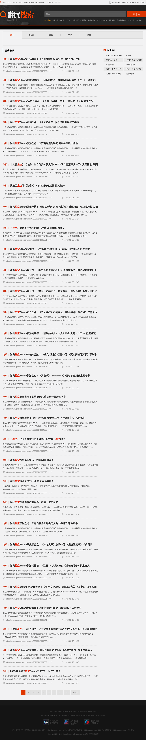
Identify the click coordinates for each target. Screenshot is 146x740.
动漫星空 (50, 2)
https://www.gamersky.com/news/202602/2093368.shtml (29, 493)
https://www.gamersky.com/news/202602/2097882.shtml (29, 134)
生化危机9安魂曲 (58, 20)
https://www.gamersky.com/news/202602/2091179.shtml (29, 683)
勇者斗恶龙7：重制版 (134, 60)
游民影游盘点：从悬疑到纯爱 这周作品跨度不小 (38, 396)
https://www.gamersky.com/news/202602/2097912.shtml (29, 113)
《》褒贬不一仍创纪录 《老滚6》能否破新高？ (37, 228)
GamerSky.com (67, 734)
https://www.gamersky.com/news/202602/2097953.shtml (29, 92)
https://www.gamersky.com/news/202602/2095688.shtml (29, 282)
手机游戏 (42, 2)
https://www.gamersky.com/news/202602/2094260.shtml (29, 430)
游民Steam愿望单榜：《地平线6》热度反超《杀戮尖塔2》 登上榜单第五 (51, 650)
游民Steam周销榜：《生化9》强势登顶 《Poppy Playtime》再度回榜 (50, 249)
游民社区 (57, 2)
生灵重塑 (83, 20)
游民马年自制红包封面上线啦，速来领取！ (35, 502)
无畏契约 (130, 73)
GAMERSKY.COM (8, 2)
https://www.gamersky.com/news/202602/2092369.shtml (29, 535)
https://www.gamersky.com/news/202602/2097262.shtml (29, 219)
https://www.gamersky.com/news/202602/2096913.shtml (29, 177)
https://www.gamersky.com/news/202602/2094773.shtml (29, 324)
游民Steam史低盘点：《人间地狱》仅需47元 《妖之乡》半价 (45, 59)
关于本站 (53, 711)
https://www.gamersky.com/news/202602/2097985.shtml (29, 71)
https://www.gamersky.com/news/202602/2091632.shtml (29, 662)
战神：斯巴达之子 (113, 69)
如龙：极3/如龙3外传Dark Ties (134, 69)
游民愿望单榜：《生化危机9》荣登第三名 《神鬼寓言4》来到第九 (47, 418)
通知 (143, 2)
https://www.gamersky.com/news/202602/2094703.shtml (29, 367)
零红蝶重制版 (121, 20)
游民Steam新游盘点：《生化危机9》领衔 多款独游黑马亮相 (44, 122)
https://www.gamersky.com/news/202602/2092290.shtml (29, 578)
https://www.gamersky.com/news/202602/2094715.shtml (29, 345)
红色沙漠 (131, 20)
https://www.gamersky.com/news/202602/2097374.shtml (29, 198)
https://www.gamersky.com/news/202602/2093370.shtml (29, 472)
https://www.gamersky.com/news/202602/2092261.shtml (29, 599)
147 (60, 693)
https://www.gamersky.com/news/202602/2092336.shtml (29, 557)
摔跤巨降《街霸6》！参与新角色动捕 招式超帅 (37, 185)
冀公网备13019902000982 (96, 715)
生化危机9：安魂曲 (114, 55)
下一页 (75, 693)
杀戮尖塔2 (112, 20)
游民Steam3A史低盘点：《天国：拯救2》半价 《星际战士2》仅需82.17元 (52, 101)
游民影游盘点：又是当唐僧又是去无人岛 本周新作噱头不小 (44, 523)
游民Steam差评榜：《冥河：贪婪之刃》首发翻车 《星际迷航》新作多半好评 (53, 291)
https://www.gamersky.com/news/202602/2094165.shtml (29, 451)
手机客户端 (92, 711)
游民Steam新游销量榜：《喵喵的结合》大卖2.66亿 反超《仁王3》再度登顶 (53, 333)
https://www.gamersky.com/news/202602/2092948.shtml (29, 514)
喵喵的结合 (92, 20)
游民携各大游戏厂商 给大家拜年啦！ (32, 481)
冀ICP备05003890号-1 (48, 715)
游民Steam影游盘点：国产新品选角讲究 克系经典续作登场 (44, 143)
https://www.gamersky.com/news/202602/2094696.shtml (29, 388)
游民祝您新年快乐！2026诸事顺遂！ (32, 460)
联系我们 (68, 711)
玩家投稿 (76, 711)
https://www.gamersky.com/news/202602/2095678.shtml (29, 303)
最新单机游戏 (134, 2)
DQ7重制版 (75, 20)
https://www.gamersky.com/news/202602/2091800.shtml (29, 641)
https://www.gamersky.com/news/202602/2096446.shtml (29, 261)
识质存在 (139, 20)
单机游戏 (19, 2)
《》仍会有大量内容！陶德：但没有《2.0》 (38, 439)
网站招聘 (61, 711)
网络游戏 (27, 2)
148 (67, 693)
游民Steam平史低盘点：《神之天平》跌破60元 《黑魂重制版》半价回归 (51, 544)
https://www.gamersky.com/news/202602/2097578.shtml (29, 155)
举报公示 (130, 730)
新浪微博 (83, 711)
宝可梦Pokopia (102, 20)
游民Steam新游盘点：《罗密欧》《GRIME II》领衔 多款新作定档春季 (50, 375)
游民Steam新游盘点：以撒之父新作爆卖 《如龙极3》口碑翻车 (45, 608)
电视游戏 (34, 2)
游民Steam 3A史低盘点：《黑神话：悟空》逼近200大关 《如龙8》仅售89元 (53, 586)
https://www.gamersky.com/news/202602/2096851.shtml (29, 240)
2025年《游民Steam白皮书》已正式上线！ (35, 671)
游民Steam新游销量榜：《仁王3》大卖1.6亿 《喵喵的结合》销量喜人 (49, 565)
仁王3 (68, 20)
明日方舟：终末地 (113, 73)
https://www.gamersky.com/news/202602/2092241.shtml (29, 620)
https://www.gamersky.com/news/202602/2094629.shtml (29, 409)
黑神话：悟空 (111, 60)
